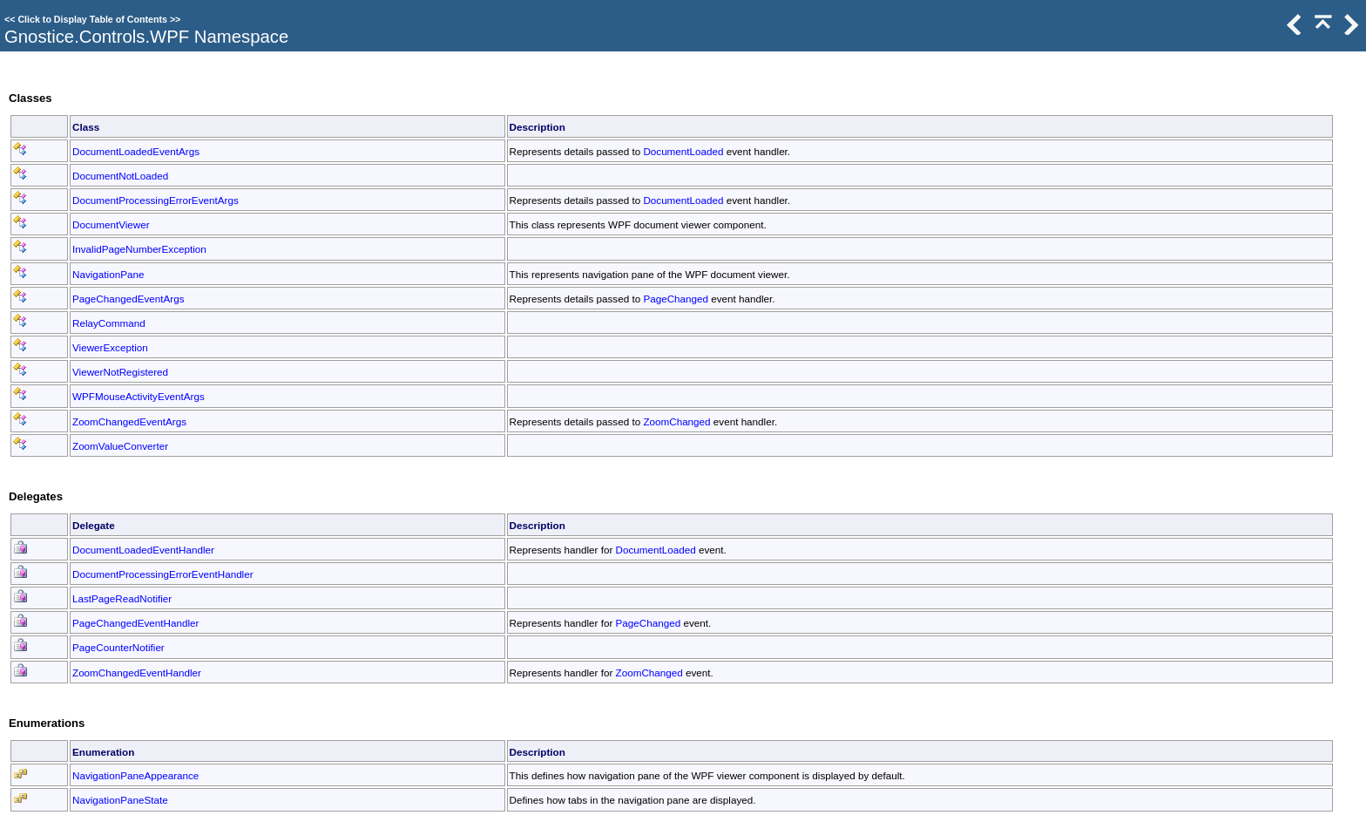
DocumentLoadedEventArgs (135, 151)
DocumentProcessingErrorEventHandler (163, 574)
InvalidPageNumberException (139, 249)
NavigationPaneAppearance (135, 775)
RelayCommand (108, 323)
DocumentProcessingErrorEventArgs (155, 200)
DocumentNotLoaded (120, 175)
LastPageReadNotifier (122, 598)
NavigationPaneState (120, 799)
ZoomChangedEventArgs (129, 421)
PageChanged (675, 298)
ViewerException (110, 347)
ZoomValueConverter (120, 446)
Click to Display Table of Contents (92, 19)
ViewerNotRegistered (120, 371)
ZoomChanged (676, 421)
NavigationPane (108, 274)
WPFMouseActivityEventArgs (138, 396)
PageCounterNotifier (118, 647)
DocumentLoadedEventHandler (143, 549)
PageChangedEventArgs (128, 298)
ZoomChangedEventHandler (136, 672)
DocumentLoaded (683, 151)
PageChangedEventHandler (135, 622)
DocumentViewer (111, 224)
